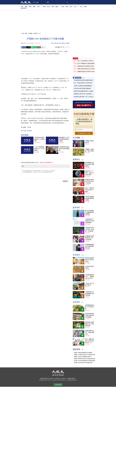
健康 (85, 6)
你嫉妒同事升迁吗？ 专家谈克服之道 (89, 332)
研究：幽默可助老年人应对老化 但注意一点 (89, 340)
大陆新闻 (30, 33)
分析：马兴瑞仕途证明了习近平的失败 (83, 82)
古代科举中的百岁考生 (89, 267)
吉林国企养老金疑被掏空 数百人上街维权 (83, 91)
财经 (67, 6)
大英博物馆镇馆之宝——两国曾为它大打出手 (89, 276)
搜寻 (67, 2)
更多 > (83, 77)
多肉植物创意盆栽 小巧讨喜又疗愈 (89, 306)
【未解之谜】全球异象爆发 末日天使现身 (89, 293)
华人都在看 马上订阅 (83, 133)
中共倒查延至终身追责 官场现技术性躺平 (83, 80)
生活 (81, 6)
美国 (26, 6)
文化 (75, 6)
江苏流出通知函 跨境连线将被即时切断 (89, 198)
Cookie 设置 (58, 384)
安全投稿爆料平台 (48, 162)
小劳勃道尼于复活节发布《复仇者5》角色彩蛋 (89, 229)
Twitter (28, 47)
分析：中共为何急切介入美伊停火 (85, 60)
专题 (52, 6)
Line (33, 47)
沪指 (60, 43)
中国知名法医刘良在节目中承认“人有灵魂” (89, 181)
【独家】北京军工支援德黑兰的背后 (82, 356)
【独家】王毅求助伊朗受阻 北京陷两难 (82, 352)
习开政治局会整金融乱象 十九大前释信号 (39, 139)
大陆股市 (67, 43)
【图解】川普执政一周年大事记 (89, 150)
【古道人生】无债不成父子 (89, 284)
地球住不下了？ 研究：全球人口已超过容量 (89, 172)
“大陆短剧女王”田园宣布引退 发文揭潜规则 (89, 220)
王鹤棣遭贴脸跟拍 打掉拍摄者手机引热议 (89, 246)
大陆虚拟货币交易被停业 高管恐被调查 (64, 148)
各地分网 (24, 8)
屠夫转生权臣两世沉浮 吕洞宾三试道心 (89, 259)
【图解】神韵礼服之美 (89, 141)
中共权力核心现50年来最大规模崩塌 (82, 88)
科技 (63, 6)
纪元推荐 (78, 77)
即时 (44, 6)
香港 (30, 6)
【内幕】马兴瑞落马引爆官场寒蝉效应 (83, 85)
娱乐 (71, 6)
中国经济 (35, 33)
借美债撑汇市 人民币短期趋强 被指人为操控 (64, 139)
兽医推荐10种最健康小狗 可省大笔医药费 (89, 323)
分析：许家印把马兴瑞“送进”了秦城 (89, 189)
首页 (23, 33)
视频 (56, 6)
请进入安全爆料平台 (84, 105)
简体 (37, 2)
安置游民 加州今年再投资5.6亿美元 (85, 66)
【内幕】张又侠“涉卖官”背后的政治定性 (83, 362)
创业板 (63, 43)
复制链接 (38, 47)
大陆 (22, 6)
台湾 (38, 6)
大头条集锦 (29, 130)
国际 (34, 6)
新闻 (26, 33)
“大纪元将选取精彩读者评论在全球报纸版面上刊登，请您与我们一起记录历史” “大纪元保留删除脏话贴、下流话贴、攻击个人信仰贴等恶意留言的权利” (45, 173)
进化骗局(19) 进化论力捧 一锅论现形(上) (83, 93)
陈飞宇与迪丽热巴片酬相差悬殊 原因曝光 (89, 212)
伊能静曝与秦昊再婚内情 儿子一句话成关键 (89, 237)
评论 (48, 6)
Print (43, 47)
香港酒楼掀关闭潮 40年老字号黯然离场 (89, 164)
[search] (57, 2)
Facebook (23, 47)
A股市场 (56, 43)
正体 (34, 2)
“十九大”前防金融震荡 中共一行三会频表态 (39, 148)
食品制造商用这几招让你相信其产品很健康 (89, 315)
